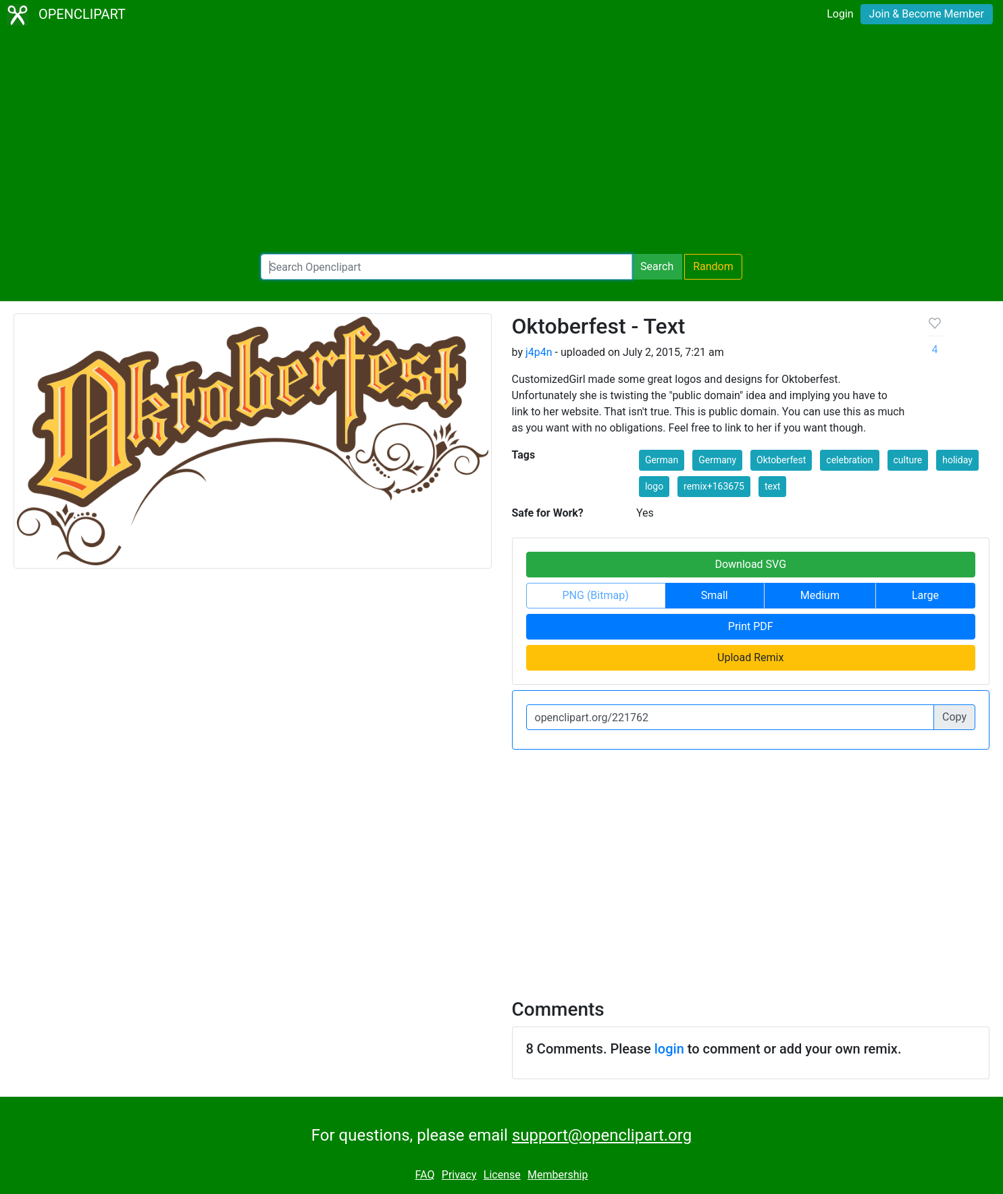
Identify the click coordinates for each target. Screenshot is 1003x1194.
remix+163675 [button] (714, 486)
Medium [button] (820, 595)
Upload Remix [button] (750, 657)
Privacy (459, 1174)
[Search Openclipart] (446, 267)
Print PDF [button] (750, 626)
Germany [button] (717, 460)
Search (656, 266)
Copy (954, 716)
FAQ (425, 1174)
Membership (558, 1174)
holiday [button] (957, 460)
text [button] (773, 486)
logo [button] (654, 486)
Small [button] (714, 595)
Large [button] (925, 595)
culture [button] (908, 460)
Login (840, 13)
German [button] (661, 460)
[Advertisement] (502, 141)
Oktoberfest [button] (781, 460)
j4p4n (538, 352)
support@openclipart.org (602, 1135)
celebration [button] (849, 460)
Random (713, 266)
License (502, 1174)
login (669, 1049)
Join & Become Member (926, 13)
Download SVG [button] (750, 564)
